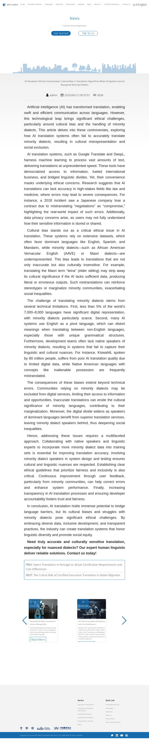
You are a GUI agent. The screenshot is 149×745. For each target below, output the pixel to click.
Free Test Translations (111, 4)
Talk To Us (88, 33)
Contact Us (126, 4)
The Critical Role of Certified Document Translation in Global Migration (77, 575)
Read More (38, 639)
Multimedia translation (86, 717)
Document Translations (86, 705)
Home (22, 4)
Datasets (81, 4)
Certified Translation (85, 714)
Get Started (61, 33)
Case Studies (70, 4)
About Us (97, 4)
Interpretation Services (85, 721)
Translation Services (35, 4)
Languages (49, 4)
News (89, 4)
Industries (59, 4)
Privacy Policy (110, 719)
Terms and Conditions (113, 722)
